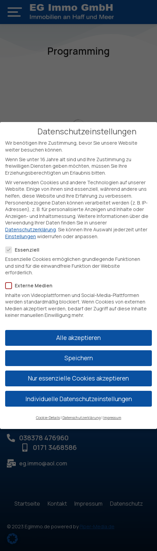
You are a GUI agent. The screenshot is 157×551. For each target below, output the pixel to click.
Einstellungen (20, 235)
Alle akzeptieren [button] (78, 336)
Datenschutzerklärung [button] (81, 416)
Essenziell (24, 248)
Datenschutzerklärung (30, 228)
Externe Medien (31, 284)
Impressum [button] (112, 416)
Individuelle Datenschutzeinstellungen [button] (78, 397)
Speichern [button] (78, 357)
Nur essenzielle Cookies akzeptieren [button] (78, 377)
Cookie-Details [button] (48, 416)
